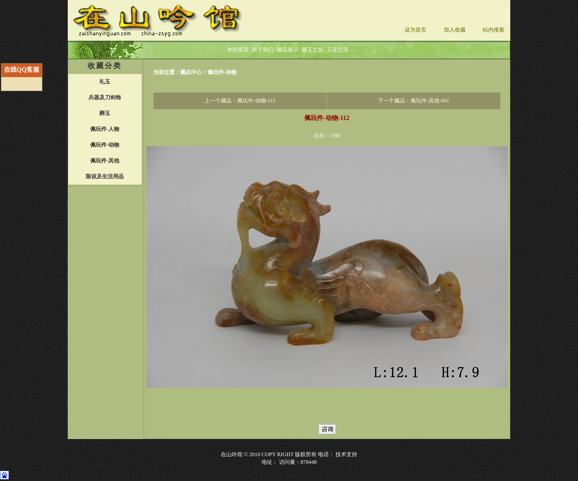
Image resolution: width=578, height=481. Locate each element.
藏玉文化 (312, 49)
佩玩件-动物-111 (256, 100)
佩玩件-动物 (222, 72)
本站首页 (238, 49)
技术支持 (346, 454)
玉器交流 (337, 49)
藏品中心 (191, 72)
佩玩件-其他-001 (429, 100)
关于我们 (263, 49)
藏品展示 (287, 49)
